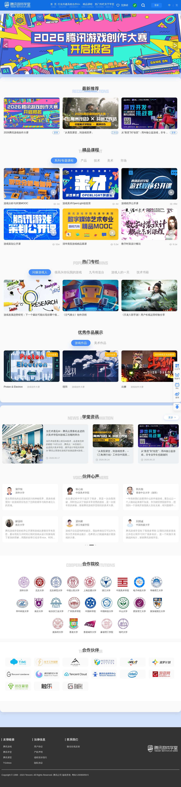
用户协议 (38, 746)
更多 (172, 417)
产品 (84, 160)
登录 (156, 5)
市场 (124, 160)
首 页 (53, 5)
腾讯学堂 (7, 752)
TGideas (7, 763)
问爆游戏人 (39, 272)
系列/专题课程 (63, 160)
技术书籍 (143, 272)
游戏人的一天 (120, 272)
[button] (86, 71)
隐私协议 (38, 763)
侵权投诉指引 (40, 757)
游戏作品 (81, 343)
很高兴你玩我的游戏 (68, 272)
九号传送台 (96, 272)
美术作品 (100, 343)
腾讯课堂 (7, 757)
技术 (97, 160)
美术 (110, 160)
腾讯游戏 (7, 746)
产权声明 (38, 752)
